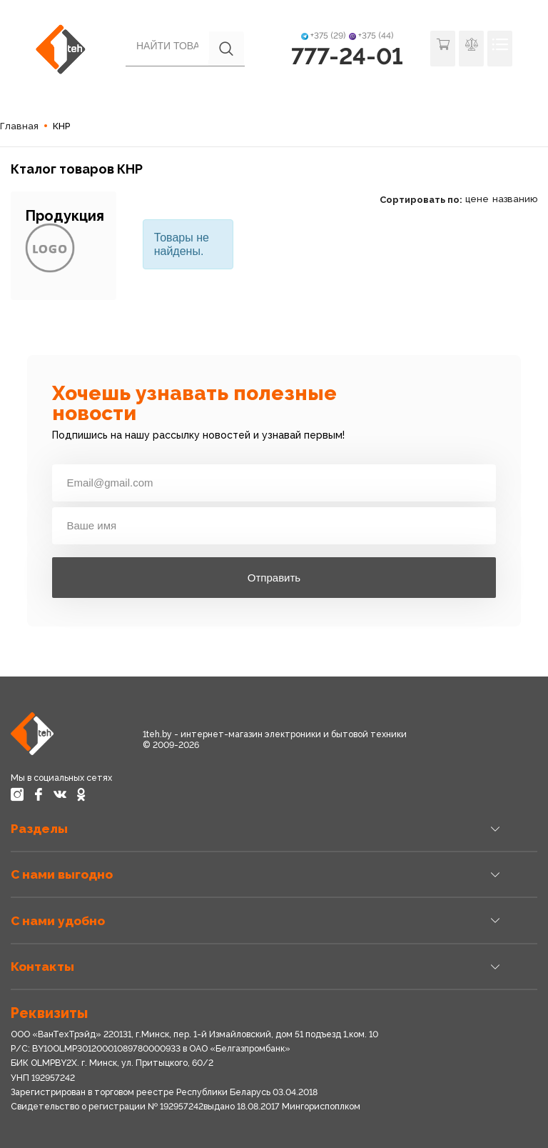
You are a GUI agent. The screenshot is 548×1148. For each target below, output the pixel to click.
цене (477, 199)
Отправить (274, 577)
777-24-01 (347, 56)
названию (514, 199)
